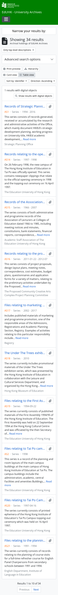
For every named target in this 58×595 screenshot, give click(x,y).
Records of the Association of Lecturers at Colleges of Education (24, 202)
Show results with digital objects (33, 95)
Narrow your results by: (29, 31)
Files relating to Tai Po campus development (24, 448)
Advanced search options (22, 59)
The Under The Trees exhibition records (24, 353)
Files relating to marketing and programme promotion (24, 305)
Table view (26, 74)
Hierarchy (31, 68)
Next (36, 589)
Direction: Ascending (42, 80)
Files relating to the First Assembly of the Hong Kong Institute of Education (24, 401)
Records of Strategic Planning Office (24, 106)
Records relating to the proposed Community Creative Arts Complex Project (24, 253)
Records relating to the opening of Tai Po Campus (24, 154)
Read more (29, 139)
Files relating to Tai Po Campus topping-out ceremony (24, 500)
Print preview (11, 68)
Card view (10, 74)
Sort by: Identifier (15, 80)
